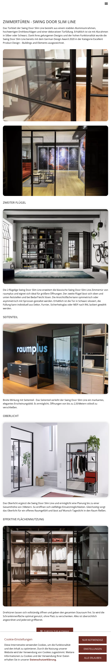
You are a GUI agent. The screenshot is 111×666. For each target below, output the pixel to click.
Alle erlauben (92, 657)
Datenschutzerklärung (43, 659)
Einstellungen (93, 649)
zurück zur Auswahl (55, 631)
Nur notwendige (92, 640)
